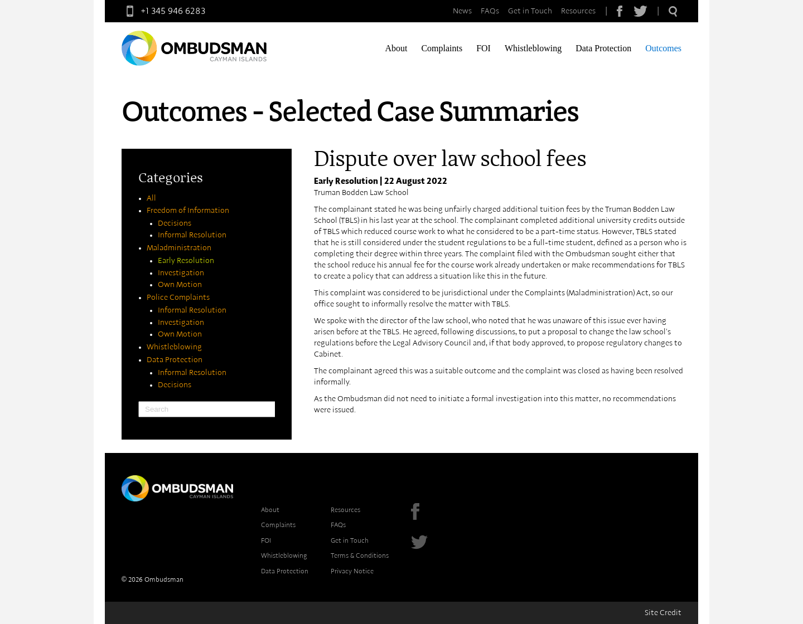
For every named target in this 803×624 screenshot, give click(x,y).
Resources (578, 11)
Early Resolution (186, 261)
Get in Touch (530, 11)
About (396, 48)
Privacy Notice (352, 571)
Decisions (174, 223)
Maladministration (179, 248)
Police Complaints (178, 297)
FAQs (490, 11)
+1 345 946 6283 (163, 11)
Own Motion (180, 285)
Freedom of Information (188, 210)
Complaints (441, 48)
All (151, 198)
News (462, 11)
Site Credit (663, 613)
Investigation (181, 273)
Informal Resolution (192, 235)
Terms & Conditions (360, 555)
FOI (483, 48)
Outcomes (663, 48)
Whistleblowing (533, 48)
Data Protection (603, 48)
